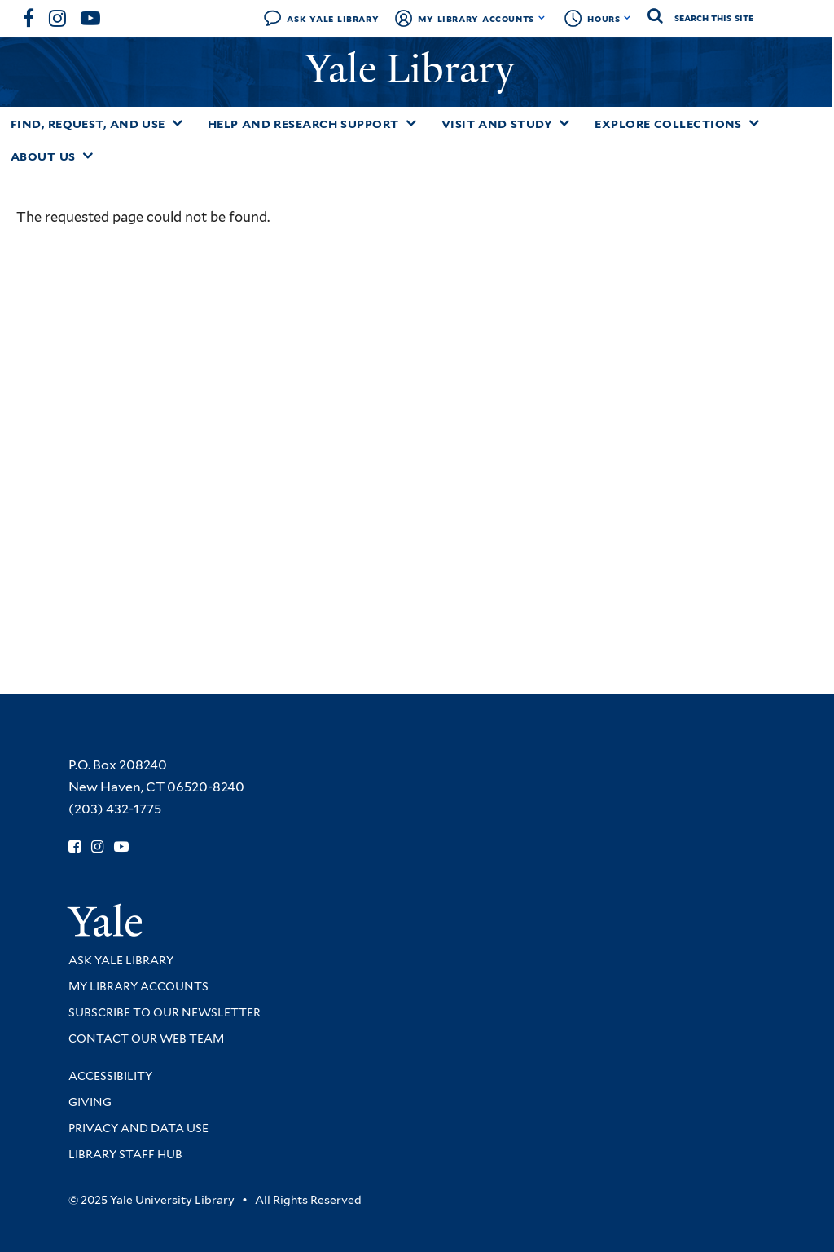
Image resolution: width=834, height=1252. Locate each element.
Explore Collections (668, 123)
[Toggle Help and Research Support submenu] (411, 123)
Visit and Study (497, 123)
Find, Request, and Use (88, 123)
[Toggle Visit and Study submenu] (564, 123)
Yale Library (415, 68)
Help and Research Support (303, 123)
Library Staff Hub (125, 1154)
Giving (90, 1102)
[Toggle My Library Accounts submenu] (542, 18)
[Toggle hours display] (627, 18)
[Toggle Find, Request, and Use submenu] (177, 123)
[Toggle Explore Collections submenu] (754, 123)
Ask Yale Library (333, 18)
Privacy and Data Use (138, 1128)
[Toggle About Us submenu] (88, 156)
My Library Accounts (476, 18)
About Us (43, 156)
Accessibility (110, 1075)
